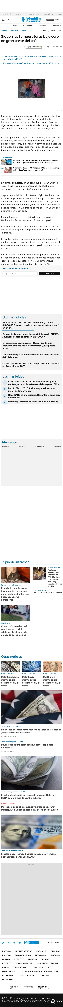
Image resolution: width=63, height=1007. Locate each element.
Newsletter (53, 943)
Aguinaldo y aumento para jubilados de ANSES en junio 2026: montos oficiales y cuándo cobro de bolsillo (55, 578)
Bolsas (22, 447)
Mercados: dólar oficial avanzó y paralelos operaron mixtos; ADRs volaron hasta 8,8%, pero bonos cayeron (29, 808)
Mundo (45, 959)
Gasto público (48, 14)
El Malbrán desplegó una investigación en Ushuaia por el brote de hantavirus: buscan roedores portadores (15, 594)
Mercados (40, 955)
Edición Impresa (24, 963)
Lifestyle (19, 959)
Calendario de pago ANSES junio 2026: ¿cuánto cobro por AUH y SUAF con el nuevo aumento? (37, 169)
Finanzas (42, 25)
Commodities (39, 447)
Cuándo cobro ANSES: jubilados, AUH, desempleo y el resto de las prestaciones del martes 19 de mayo (35, 161)
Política (55, 25)
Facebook (8, 943)
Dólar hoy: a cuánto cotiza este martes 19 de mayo (31, 681)
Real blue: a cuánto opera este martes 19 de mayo (52, 681)
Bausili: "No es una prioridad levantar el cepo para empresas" (34, 396)
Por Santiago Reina (7, 752)
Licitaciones (8, 979)
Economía (27, 25)
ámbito (4, 31)
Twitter (3, 942)
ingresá (57, 19)
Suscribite (50, 273)
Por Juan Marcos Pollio (9, 736)
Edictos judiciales (28, 975)
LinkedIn (20, 943)
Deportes (7, 963)
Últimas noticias (23, 951)
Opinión (6, 959)
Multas (45, 975)
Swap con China (34, 14)
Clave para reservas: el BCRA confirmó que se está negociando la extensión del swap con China (34, 383)
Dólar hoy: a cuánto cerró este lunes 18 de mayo (33, 401)
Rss (49, 967)
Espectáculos (20, 967)
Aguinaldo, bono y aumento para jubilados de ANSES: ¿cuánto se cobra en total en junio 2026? (30, 335)
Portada (6, 951)
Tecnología (37, 967)
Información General (19, 31)
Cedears (57, 447)
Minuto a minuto (9, 804)
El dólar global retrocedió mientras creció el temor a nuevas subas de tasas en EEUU (28, 855)
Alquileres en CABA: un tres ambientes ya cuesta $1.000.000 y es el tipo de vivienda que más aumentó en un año (30, 325)
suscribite (50, 19)
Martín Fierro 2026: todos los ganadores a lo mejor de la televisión (31, 389)
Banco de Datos (23, 955)
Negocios (55, 955)
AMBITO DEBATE (45, 988)
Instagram (14, 943)
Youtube (26, 942)
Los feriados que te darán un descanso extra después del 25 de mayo (31, 63)
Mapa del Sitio (9, 971)
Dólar (14, 25)
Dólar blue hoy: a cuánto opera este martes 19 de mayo (10, 681)
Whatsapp (33, 943)
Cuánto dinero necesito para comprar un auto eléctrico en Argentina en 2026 (31, 365)
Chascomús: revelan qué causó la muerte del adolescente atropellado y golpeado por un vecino (15, 630)
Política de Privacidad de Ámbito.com (39, 971)
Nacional (33, 959)
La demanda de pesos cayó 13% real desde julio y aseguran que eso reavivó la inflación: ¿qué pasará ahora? (28, 346)
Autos (5, 967)
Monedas (5, 447)
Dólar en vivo (20, 14)
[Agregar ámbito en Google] (33, 47)
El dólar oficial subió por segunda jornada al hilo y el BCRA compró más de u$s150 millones (28, 796)
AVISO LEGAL (8, 975)
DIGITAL (14, 988)
